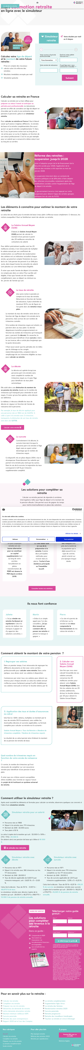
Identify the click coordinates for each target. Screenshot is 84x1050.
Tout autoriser (69, 539)
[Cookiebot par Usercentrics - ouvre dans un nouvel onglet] (73, 509)
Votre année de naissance (48, 65)
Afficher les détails (71, 533)
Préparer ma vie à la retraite (12, 1041)
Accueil (5, 1034)
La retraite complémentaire (12, 1043)
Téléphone (71, 932)
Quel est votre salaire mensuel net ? (67, 55)
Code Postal (56, 932)
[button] (37, 2)
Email (54, 925)
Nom (54, 918)
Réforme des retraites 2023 (40, 1036)
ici (64, 966)
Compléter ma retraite (10, 1039)
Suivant (70, 77)
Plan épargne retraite (38, 1034)
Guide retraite (7, 1046)
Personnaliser (42, 539)
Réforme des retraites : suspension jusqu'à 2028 (51, 157)
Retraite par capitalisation (39, 1039)
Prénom (70, 918)
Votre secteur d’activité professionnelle (48, 55)
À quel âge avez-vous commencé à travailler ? (68, 65)
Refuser (15, 539)
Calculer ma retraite (9, 1036)
